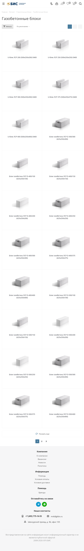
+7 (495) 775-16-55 (33, 516)
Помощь (42, 476)
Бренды (42, 492)
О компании (42, 456)
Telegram (38, 504)
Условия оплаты (42, 479)
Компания (42, 451)
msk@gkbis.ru (57, 516)
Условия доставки (42, 482)
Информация (42, 471)
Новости (42, 462)
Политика (42, 466)
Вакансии (42, 459)
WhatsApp (44, 504)
